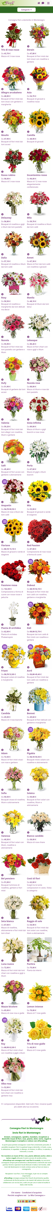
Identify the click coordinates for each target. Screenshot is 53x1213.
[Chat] (44, 3)
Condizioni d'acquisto (32, 1192)
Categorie (25, 9)
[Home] (40, 3)
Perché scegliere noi (17, 1195)
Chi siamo (15, 1192)
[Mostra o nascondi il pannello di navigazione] (48, 3)
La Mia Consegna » (36, 1195)
